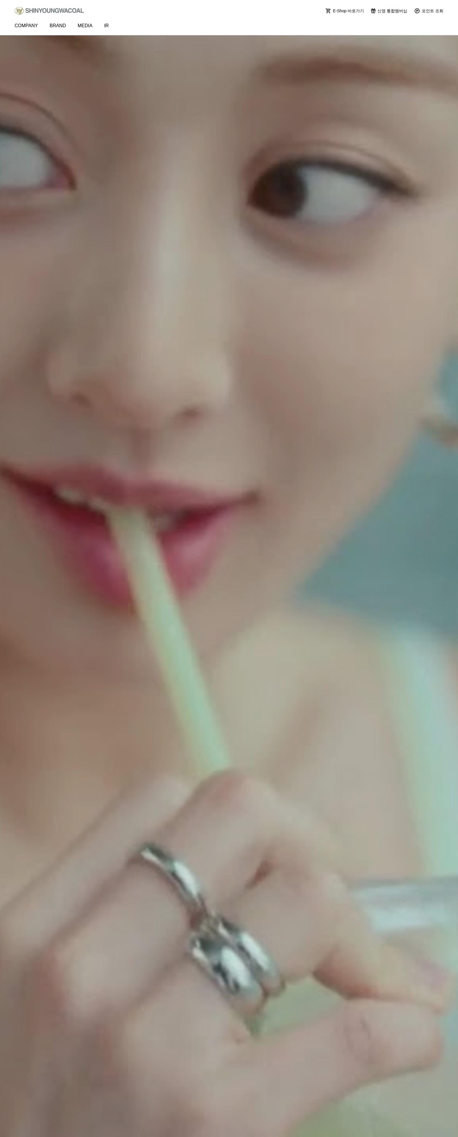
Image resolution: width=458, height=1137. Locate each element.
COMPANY (26, 25)
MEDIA (85, 25)
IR (106, 25)
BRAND (58, 25)
